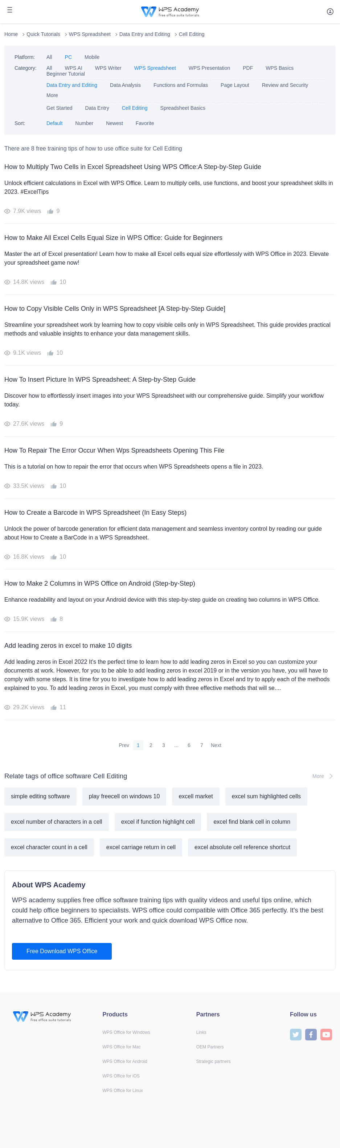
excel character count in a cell (49, 847)
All (49, 57)
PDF (248, 68)
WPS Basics (280, 68)
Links (201, 1032)
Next (216, 745)
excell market (196, 796)
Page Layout (235, 85)
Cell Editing (192, 34)
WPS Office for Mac (122, 1046)
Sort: (20, 123)
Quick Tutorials (43, 34)
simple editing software (40, 796)
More (52, 95)
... (176, 745)
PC (68, 57)
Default (54, 123)
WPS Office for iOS (121, 1076)
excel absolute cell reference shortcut (242, 847)
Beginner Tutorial (65, 74)
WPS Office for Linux (123, 1090)
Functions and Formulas (180, 85)
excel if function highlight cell (158, 822)
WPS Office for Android (125, 1061)
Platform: (25, 57)
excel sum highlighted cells (266, 796)
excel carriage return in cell (141, 847)
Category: (26, 68)
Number (84, 123)
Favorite (145, 123)
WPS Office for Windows (126, 1032)
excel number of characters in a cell (56, 822)
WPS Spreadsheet (90, 34)
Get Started (59, 108)
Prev (124, 745)
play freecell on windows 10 (124, 796)
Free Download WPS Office (61, 951)
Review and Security (285, 85)
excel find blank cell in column (251, 822)
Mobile (92, 57)
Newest (114, 123)
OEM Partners (210, 1046)
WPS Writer (108, 68)
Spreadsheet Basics (183, 108)
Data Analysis (125, 85)
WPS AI (73, 68)
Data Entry (97, 108)
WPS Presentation (209, 68)
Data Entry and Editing (144, 34)
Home (11, 34)
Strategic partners (213, 1061)
